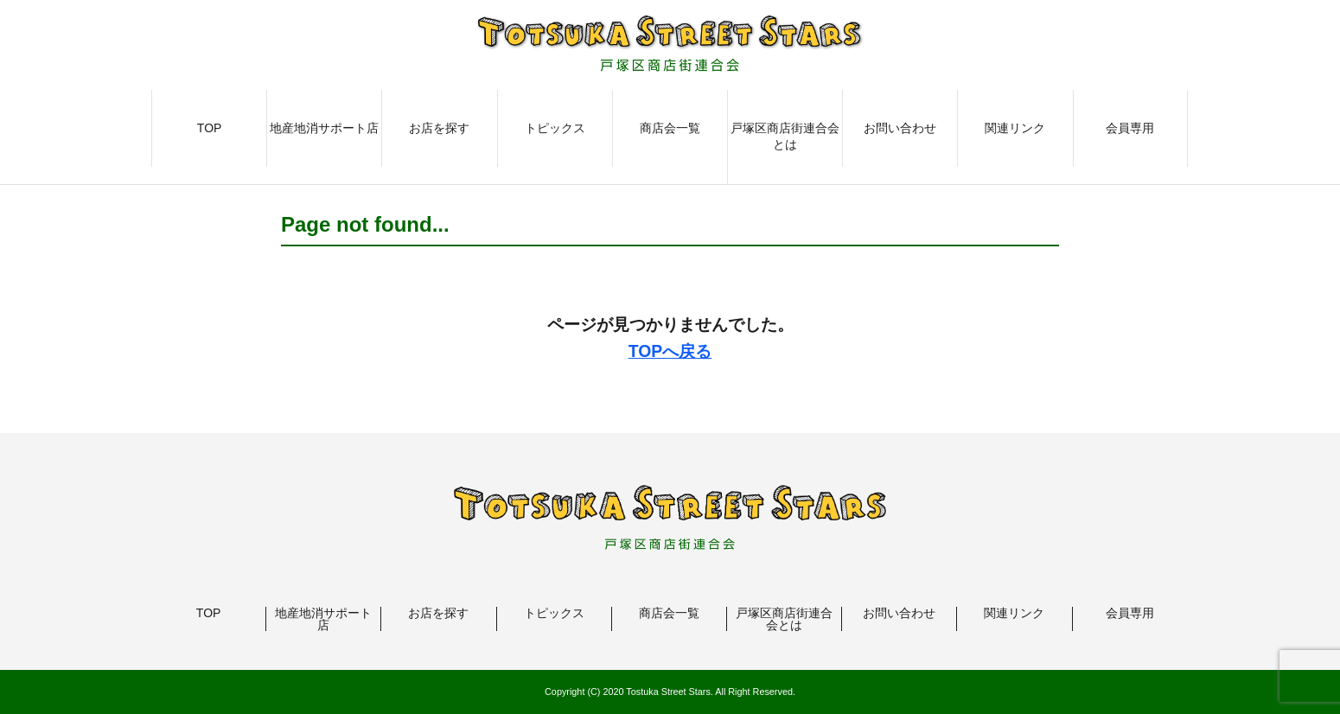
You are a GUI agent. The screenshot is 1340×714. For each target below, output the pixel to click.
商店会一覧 (670, 128)
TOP (209, 128)
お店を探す (439, 128)
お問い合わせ (900, 128)
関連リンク (1015, 128)
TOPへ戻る (670, 350)
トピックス (555, 128)
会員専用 (1130, 128)
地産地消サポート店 (324, 128)
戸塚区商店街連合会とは (785, 136)
